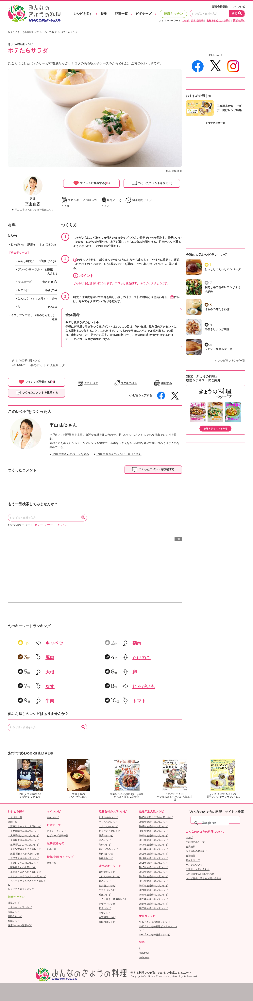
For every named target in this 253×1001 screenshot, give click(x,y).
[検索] (215, 823)
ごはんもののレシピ (109, 876)
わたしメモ (91, 383)
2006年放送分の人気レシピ (153, 822)
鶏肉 (136, 643)
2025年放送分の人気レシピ (153, 908)
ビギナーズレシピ (56, 831)
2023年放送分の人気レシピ (153, 899)
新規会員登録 (220, 6)
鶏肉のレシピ (106, 853)
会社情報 (190, 855)
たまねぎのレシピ (108, 817)
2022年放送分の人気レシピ (153, 894)
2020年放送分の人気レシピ (153, 885)
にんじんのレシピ (108, 826)
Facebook (144, 952)
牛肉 (49, 700)
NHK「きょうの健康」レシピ (154, 934)
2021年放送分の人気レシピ (153, 890)
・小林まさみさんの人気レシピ (24, 872)
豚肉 (49, 657)
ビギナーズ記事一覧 (57, 835)
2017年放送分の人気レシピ (153, 872)
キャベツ (62, 524)
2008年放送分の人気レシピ (153, 831)
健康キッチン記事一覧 (20, 925)
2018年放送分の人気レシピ (153, 876)
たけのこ (141, 657)
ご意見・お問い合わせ (198, 869)
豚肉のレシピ (106, 858)
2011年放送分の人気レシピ (153, 844)
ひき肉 (186, 20)
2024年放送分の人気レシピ (153, 903)
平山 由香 (32, 204)
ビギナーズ (144, 13)
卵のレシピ (105, 840)
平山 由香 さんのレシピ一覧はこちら (34, 209)
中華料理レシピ (107, 917)
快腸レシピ (14, 921)
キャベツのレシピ (108, 822)
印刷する (166, 383)
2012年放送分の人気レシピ (153, 849)
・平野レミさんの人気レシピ (23, 862)
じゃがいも (143, 686)
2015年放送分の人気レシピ (153, 862)
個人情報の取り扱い (196, 851)
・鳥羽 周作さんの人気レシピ (23, 853)
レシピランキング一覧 (231, 360)
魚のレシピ (105, 844)
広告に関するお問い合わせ (200, 874)
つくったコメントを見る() (151, 183)
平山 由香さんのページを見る (70, 454)
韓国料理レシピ (107, 922)
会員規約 (190, 846)
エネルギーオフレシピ (20, 907)
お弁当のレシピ (107, 885)
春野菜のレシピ (107, 872)
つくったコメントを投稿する (36, 393)
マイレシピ (238, 6)
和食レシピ (105, 908)
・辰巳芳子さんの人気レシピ (23, 858)
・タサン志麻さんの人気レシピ (24, 849)
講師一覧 (12, 822)
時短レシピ (105, 894)
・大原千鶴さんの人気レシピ (23, 835)
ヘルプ (189, 837)
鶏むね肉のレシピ (108, 849)
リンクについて (194, 864)
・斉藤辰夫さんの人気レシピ (23, 840)
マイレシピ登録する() (91, 183)
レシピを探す (83, 13)
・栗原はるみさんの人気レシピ (24, 826)
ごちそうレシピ (107, 890)
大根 (49, 672)
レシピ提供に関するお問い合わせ (203, 878)
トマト (139, 700)
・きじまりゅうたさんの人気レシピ (27, 876)
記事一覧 (121, 13)
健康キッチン (173, 13)
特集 (104, 13)
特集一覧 (51, 862)
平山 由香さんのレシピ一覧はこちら (119, 454)
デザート (50, 524)
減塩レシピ (14, 902)
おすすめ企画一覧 (215, 123)
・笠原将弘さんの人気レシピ (23, 844)
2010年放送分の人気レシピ (153, 840)
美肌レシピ (14, 911)
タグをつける (129, 383)
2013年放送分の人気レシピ (153, 853)
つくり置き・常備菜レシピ (113, 899)
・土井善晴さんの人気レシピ (23, 831)
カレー (39, 524)
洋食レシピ (105, 912)
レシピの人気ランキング (21, 889)
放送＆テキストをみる (215, 428)
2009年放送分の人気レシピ (153, 835)
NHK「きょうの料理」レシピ (154, 922)
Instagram (144, 957)
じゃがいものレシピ (109, 831)
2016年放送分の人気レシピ (153, 867)
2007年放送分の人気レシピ (153, 826)
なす (50, 686)
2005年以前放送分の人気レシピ (156, 817)
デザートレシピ (107, 903)
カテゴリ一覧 (15, 817)
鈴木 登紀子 (197, 20)
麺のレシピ (105, 881)
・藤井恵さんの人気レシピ (22, 867)
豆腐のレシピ (106, 835)
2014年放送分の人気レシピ (153, 858)
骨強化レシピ (15, 916)
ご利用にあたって (195, 842)
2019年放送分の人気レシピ (153, 881)
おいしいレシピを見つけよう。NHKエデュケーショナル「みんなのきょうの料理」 (34, 13)
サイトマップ (193, 860)
